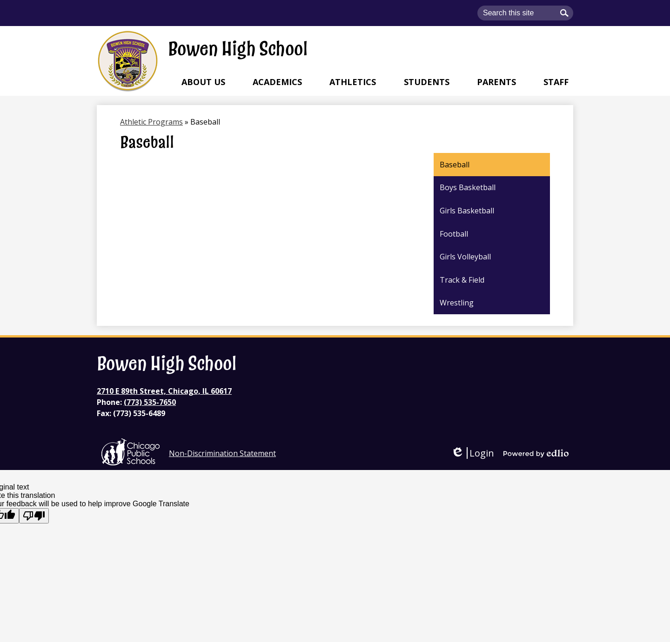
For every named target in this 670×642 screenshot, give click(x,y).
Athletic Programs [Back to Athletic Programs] (151, 122)
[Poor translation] (34, 515)
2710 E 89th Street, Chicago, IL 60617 (164, 391)
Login (472, 453)
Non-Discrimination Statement (222, 453)
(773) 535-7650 (150, 402)
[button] (203, 82)
